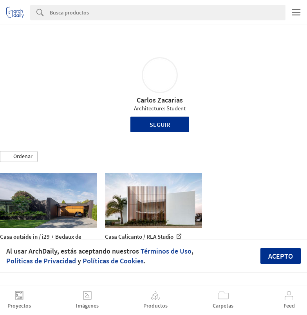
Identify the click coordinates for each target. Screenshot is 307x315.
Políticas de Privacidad (41, 260)
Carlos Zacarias (160, 99)
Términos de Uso (166, 251)
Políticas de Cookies (113, 260)
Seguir (160, 124)
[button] (19, 156)
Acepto (280, 256)
